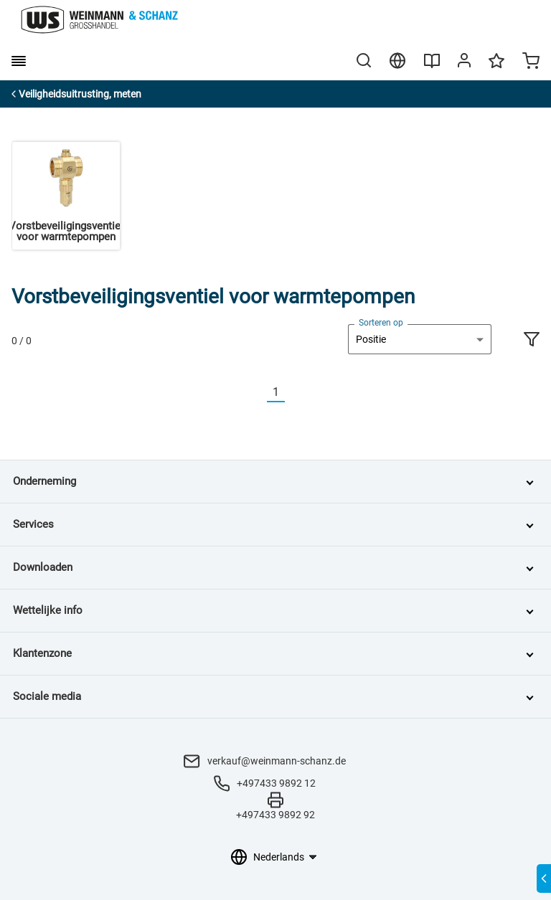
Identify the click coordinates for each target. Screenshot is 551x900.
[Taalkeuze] (284, 857)
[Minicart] (531, 62)
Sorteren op (381, 323)
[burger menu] (18, 61)
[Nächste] (293, 392)
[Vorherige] (258, 392)
